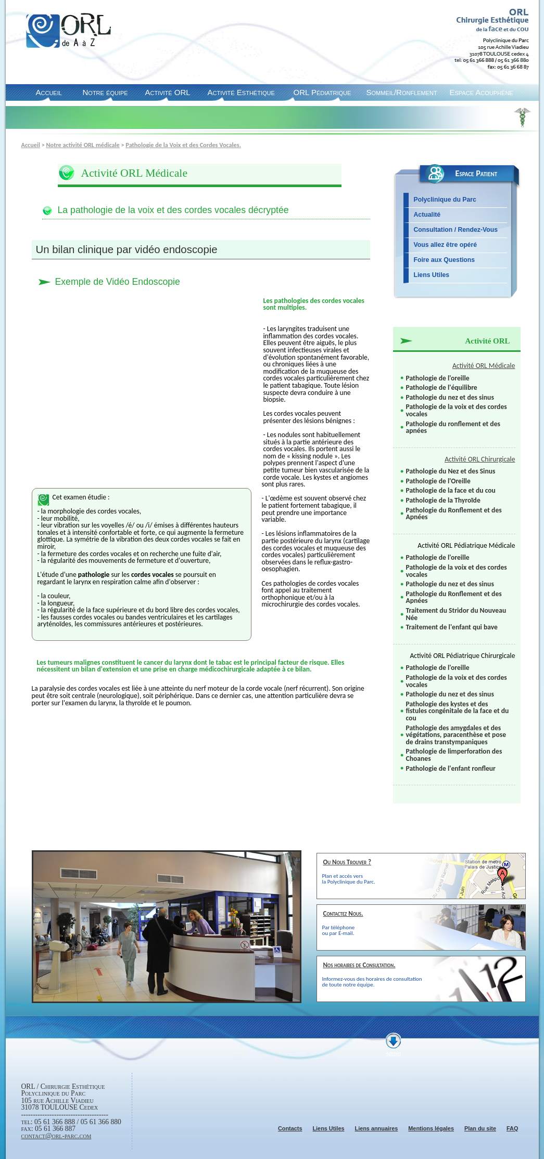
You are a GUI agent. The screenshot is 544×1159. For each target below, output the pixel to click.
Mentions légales (431, 1128)
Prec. (250, 1009)
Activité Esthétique (241, 92)
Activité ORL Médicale (483, 365)
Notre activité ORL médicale (83, 145)
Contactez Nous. (343, 913)
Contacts (290, 1128)
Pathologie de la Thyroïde (443, 500)
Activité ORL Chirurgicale (480, 459)
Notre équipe (105, 92)
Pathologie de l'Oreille (438, 481)
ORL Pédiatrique (322, 92)
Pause (260, 1009)
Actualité (427, 214)
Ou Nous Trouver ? (347, 862)
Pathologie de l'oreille (438, 378)
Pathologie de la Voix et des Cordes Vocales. (183, 145)
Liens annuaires (376, 1128)
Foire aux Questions (444, 260)
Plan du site (480, 1128)
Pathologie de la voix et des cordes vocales (456, 410)
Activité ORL (168, 92)
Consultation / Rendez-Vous (456, 229)
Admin (393, 1053)
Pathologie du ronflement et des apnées (453, 427)
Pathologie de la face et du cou (451, 490)
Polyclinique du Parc (445, 199)
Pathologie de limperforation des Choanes (454, 755)
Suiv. (270, 1009)
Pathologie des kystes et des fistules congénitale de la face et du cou (457, 711)
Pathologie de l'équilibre (441, 387)
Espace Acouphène (481, 92)
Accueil (49, 92)
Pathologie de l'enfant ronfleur (451, 768)
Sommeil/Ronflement (401, 92)
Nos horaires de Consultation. (359, 965)
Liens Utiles (432, 275)
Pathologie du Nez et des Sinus (451, 471)
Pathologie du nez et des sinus (450, 397)
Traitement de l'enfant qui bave (452, 627)
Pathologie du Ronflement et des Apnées (454, 514)
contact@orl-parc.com (56, 1136)
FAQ (512, 1128)
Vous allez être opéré (445, 244)
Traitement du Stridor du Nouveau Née (456, 614)
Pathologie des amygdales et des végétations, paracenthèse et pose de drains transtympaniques (456, 734)
